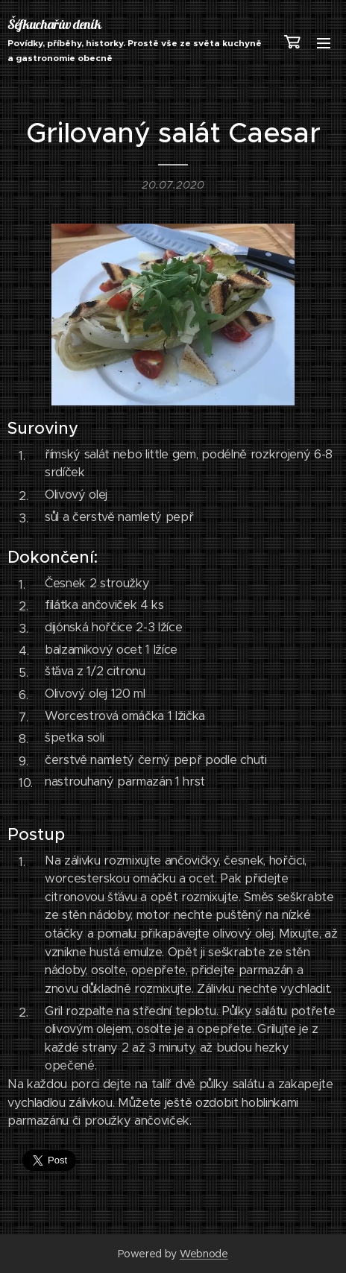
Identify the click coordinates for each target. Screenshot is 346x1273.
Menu (323, 43)
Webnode (204, 1253)
